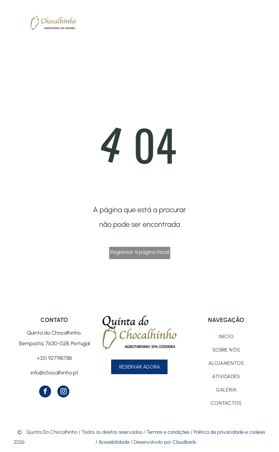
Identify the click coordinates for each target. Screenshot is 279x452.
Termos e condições (167, 432)
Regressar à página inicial (139, 252)
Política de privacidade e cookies (229, 432)
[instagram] (63, 392)
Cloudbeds (184, 442)
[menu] (14, 19)
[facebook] (45, 392)
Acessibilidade (114, 442)
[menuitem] (226, 336)
